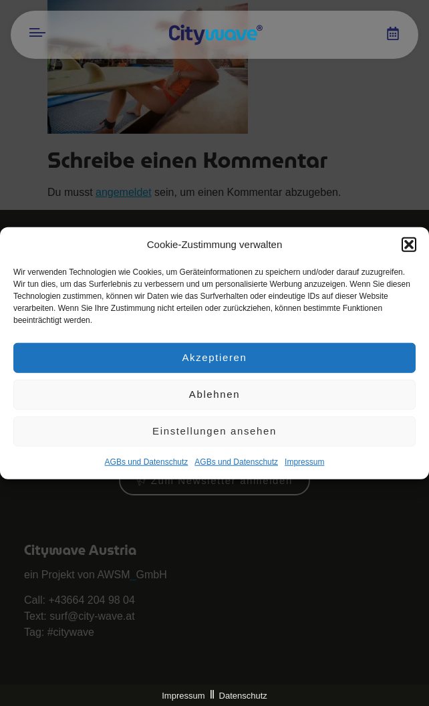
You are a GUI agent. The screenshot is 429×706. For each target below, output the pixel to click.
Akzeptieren (214, 358)
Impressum (183, 696)
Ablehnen (214, 395)
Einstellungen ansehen (214, 432)
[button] (409, 246)
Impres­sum (304, 462)
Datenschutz (243, 696)
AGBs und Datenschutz (146, 462)
